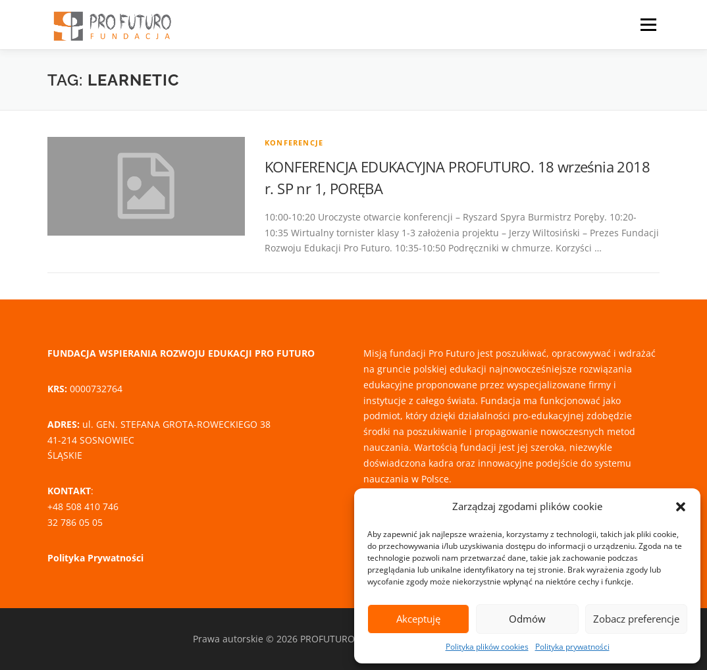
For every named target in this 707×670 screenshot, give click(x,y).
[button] (680, 506)
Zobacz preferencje (636, 618)
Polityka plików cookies (487, 646)
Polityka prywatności (572, 646)
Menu (648, 24)
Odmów (527, 618)
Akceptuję (418, 618)
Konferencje (294, 142)
